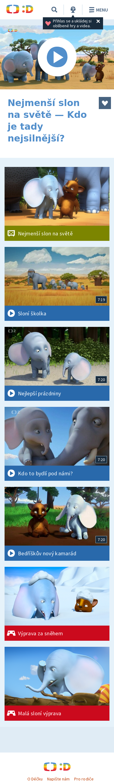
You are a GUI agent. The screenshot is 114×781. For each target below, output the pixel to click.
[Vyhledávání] (54, 9)
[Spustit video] (57, 57)
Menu (97, 9)
